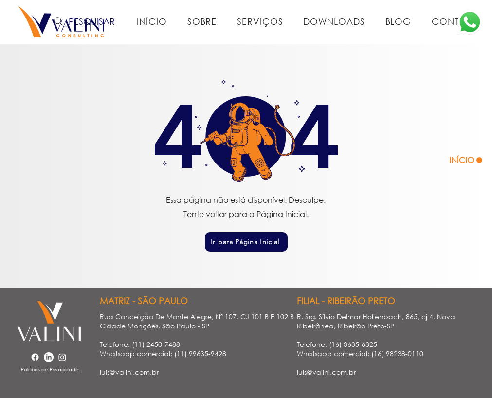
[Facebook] (35, 357)
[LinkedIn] (49, 357)
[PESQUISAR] (83, 21)
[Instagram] (62, 357)
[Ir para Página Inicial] (246, 242)
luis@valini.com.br (129, 372)
